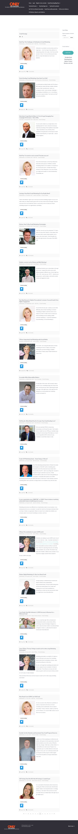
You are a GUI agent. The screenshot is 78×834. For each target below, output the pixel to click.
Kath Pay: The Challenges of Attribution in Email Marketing (34, 42)
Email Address (66, 46)
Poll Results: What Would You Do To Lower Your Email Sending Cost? (37, 421)
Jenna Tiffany (36, 341)
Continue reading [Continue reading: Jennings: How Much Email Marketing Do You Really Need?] (23, 209)
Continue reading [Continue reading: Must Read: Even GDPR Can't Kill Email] (23, 718)
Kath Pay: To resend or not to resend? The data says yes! (34, 155)
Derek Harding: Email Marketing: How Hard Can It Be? (33, 78)
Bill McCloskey (36, 460)
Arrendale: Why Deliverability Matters (29, 377)
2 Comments (31, 726)
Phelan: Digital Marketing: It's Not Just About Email (32, 574)
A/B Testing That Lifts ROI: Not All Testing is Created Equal (34, 778)
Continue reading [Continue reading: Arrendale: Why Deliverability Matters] (23, 406)
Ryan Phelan (36, 576)
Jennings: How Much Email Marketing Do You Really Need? (34, 193)
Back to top (71, 826)
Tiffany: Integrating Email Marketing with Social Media (33, 339)
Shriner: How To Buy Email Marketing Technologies (32, 224)
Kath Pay (36, 43)
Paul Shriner (36, 226)
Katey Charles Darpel (36, 615)
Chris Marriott (37, 422)
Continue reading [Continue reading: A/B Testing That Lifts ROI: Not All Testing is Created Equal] (23, 801)
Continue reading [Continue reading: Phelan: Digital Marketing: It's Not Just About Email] (23, 597)
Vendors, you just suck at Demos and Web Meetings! (33, 262)
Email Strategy (23, 33)
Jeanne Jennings (37, 195)
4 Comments (31, 148)
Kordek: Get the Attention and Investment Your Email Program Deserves (38, 733)
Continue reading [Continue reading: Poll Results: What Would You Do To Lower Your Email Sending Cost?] (23, 444)
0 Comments (31, 71)
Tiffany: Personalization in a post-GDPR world (31, 532)
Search (71, 37)
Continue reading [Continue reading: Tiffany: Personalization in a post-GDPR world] (23, 559)
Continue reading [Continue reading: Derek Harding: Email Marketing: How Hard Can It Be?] (23, 101)
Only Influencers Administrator (41, 80)
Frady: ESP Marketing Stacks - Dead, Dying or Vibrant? (33, 458)
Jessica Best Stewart (36, 780)
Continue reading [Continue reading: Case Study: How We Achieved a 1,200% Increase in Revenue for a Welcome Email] (23, 633)
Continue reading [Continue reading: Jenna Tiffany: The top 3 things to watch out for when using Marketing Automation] (23, 681)
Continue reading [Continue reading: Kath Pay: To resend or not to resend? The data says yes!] (23, 178)
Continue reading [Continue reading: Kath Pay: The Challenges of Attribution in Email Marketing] (23, 63)
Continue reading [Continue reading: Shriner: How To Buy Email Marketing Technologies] (23, 247)
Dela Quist (35, 119)
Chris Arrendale (37, 379)
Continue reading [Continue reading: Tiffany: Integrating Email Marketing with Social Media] (23, 362)
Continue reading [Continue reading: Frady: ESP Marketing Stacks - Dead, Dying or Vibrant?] (23, 484)
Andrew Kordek (35, 734)
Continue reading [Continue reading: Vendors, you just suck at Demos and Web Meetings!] (23, 285)
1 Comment (30, 186)
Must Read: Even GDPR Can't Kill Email (29, 696)
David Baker (36, 264)
